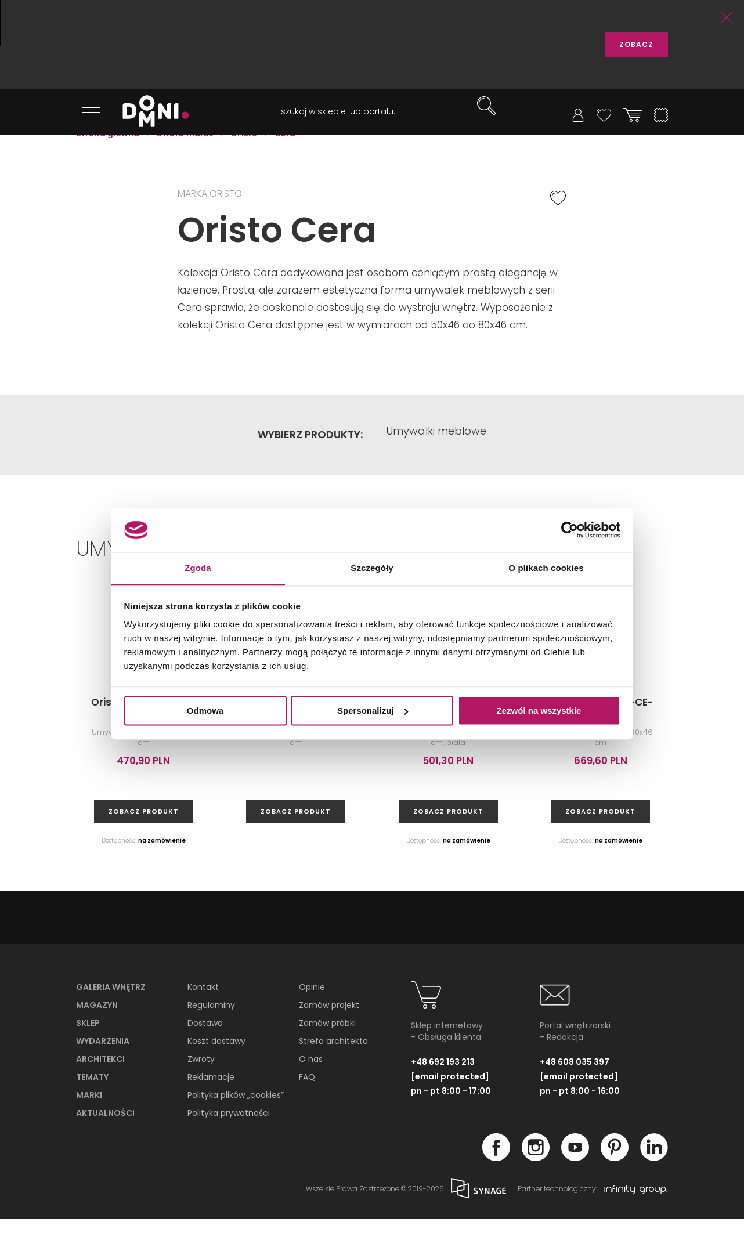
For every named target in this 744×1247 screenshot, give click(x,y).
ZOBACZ (636, 44)
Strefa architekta (333, 1070)
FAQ (307, 1106)
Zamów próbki (327, 1052)
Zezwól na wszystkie (539, 710)
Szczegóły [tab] (372, 568)
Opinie (312, 1016)
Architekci (100, 1088)
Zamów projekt (329, 1034)
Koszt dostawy (216, 1070)
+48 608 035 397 (574, 1090)
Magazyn (97, 1034)
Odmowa (205, 710)
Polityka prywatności (228, 1142)
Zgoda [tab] (198, 568)
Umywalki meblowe (436, 463)
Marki (89, 1124)
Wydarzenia (102, 1070)
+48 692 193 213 (443, 1090)
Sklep (88, 1052)
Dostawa (205, 1052)
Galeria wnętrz (111, 1016)
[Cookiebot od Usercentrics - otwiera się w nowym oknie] (569, 529)
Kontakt (203, 1016)
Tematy (92, 1106)
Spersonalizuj (372, 710)
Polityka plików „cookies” (235, 1124)
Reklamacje (210, 1106)
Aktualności (105, 1142)
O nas (311, 1088)
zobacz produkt (144, 840)
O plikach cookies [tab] (545, 568)
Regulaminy (211, 1034)
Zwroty (201, 1088)
